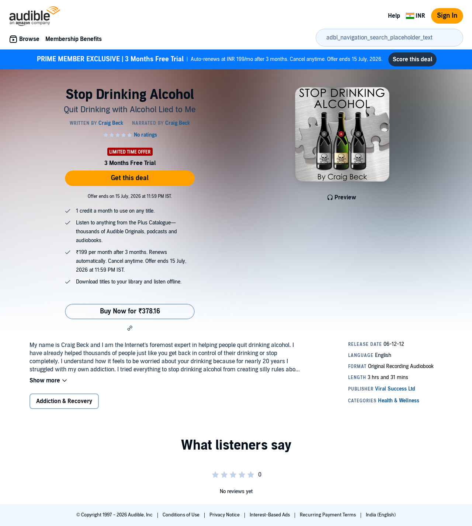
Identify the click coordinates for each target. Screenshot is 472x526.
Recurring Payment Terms (328, 515)
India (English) (381, 515)
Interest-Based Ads (270, 515)
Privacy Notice (225, 515)
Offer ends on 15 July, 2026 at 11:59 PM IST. (130, 196)
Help (394, 16)
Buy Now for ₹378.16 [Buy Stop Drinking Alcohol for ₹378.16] (130, 311)
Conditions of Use (182, 515)
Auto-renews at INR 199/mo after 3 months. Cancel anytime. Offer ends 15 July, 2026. (209, 59)
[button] (130, 328)
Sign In (447, 16)
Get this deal (130, 178)
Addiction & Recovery (64, 401)
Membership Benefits (73, 39)
